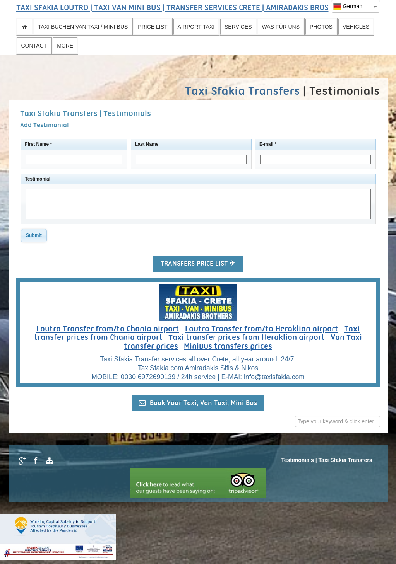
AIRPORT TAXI (196, 27)
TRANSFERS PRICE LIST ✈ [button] (198, 264)
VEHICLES (356, 27)
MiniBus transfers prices (228, 347)
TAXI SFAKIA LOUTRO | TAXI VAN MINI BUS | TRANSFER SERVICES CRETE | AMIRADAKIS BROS (172, 8)
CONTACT (34, 46)
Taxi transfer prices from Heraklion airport (246, 338)
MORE (65, 46)
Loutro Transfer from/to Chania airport (107, 329)
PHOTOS (321, 27)
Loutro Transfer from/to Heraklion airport (261, 329)
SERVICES (238, 27)
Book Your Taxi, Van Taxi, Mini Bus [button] (198, 403)
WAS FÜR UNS (281, 27)
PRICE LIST (152, 27)
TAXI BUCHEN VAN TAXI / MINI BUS (83, 27)
